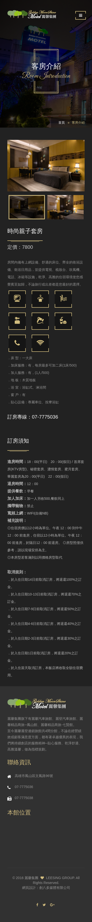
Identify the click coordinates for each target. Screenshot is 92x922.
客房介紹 (78, 122)
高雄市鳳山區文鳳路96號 (34, 776)
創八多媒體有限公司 (54, 888)
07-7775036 (45, 417)
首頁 (61, 122)
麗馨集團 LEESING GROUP (49, 878)
